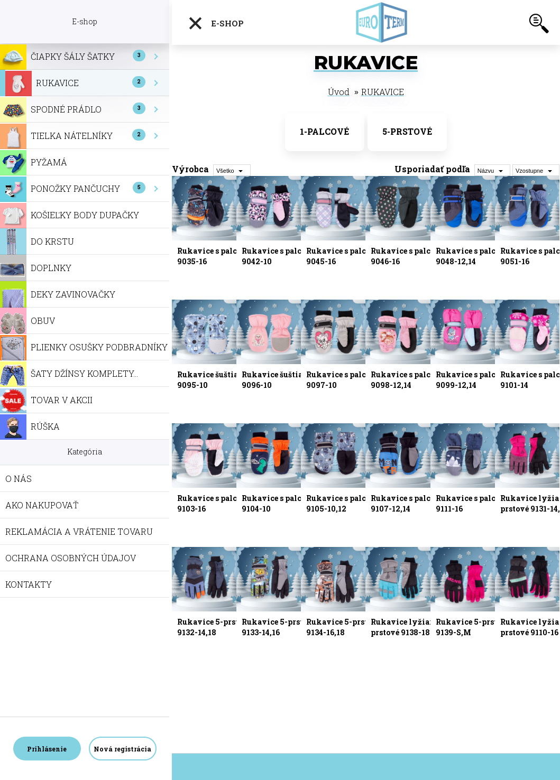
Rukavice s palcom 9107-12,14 (406, 503)
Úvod (339, 91)
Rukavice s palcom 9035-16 (213, 256)
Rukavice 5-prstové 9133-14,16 (279, 627)
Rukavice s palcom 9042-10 (277, 256)
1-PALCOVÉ (324, 131)
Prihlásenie (47, 749)
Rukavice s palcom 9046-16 (406, 256)
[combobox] (492, 170)
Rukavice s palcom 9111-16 (471, 503)
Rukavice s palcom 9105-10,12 (342, 503)
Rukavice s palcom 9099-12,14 (471, 379)
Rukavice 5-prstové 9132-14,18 (214, 627)
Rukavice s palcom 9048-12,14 (471, 256)
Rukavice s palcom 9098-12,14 (406, 379)
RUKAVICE (382, 91)
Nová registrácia (122, 749)
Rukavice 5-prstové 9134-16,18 (343, 627)
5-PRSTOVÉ (407, 131)
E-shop (216, 23)
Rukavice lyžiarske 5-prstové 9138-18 (413, 627)
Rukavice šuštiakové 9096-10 (282, 379)
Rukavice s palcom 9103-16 (213, 503)
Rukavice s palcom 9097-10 (342, 379)
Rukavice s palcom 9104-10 (277, 503)
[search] (538, 25)
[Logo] (384, 22)
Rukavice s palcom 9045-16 (342, 256)
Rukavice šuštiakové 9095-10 (217, 379)
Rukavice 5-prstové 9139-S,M (473, 627)
